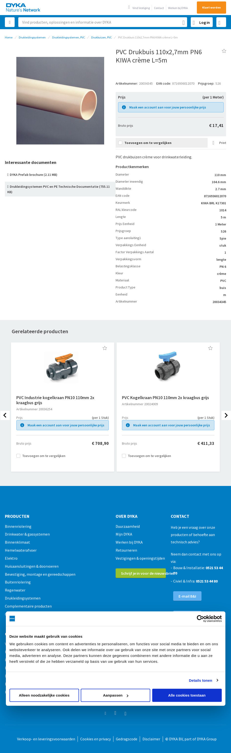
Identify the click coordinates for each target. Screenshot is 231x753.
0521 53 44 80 (207, 581)
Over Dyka (126, 516)
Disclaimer (151, 738)
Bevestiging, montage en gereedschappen (40, 574)
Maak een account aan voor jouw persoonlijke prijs (167, 107)
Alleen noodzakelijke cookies (44, 695)
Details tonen (200, 680)
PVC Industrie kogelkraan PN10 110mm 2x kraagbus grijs (55, 400)
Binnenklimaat (17, 542)
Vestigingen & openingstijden (140, 558)
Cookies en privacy (95, 738)
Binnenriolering (18, 526)
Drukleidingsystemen (32, 37)
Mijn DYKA (124, 534)
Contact (159, 8)
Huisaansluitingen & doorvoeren (32, 566)
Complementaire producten (28, 606)
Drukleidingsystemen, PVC (68, 37)
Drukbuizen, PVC (101, 37)
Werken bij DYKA (178, 8)
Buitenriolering (18, 582)
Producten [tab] (17, 516)
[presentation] (5, 415)
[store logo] (23, 7)
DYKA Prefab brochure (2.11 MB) (33, 174)
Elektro (11, 558)
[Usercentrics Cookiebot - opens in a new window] (200, 618)
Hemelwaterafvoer (21, 550)
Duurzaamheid (128, 526)
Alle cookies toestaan (186, 695)
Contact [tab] (180, 516)
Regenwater (15, 590)
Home (8, 37)
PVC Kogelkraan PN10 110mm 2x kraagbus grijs (165, 397)
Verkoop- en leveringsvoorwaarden (46, 738)
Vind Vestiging (141, 8)
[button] (105, 348)
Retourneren (126, 550)
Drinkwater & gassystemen (27, 534)
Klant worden (211, 7)
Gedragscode (126, 738)
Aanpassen (115, 695)
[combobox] (102, 22)
